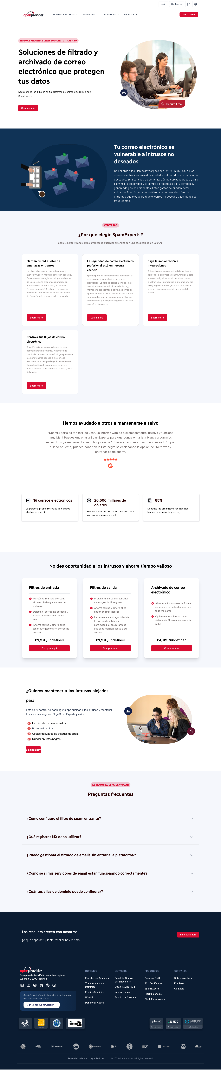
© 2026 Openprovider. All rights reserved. (132, 1058)
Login (163, 4)
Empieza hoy (33, 749)
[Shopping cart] (188, 4)
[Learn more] (36, 317)
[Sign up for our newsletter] (48, 1001)
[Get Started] (189, 14)
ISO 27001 (33, 979)
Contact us (176, 4)
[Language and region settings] (195, 4)
